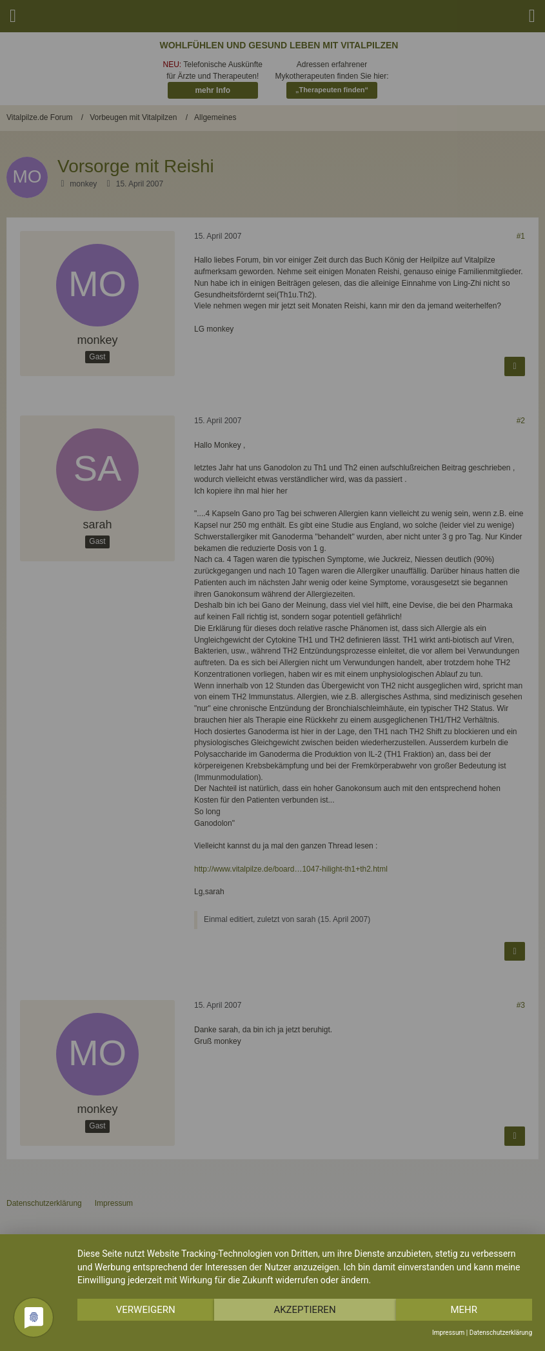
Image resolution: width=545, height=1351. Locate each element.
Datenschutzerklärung (501, 1332)
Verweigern (145, 1310)
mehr (463, 1310)
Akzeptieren (304, 1310)
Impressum (448, 1332)
